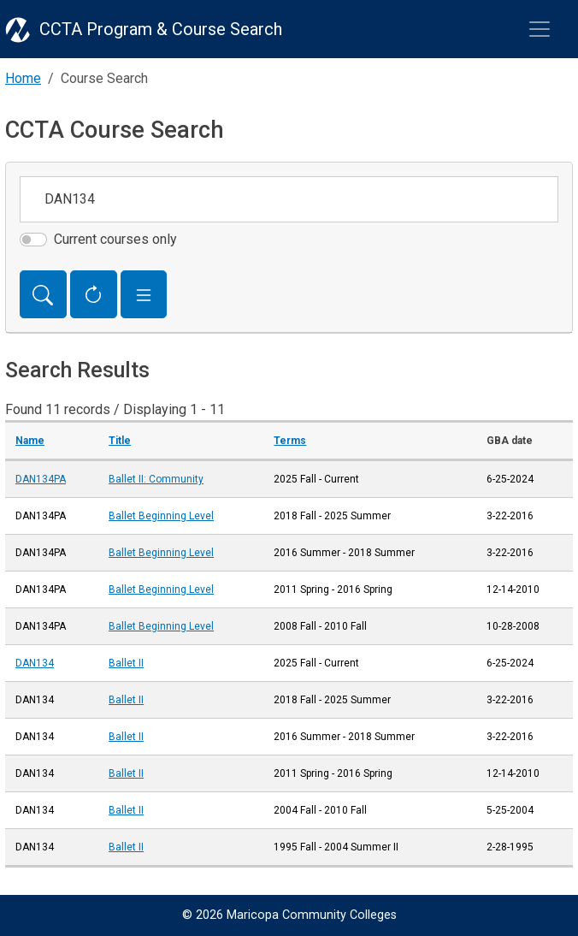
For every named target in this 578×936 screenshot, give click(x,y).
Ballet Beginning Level (161, 516)
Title (120, 441)
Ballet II (126, 663)
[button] (144, 294)
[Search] (43, 294)
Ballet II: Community (156, 479)
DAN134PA (40, 479)
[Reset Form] (93, 294)
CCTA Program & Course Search (160, 29)
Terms (290, 441)
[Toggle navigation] (539, 29)
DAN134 (34, 663)
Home (23, 78)
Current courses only (115, 239)
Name (29, 441)
